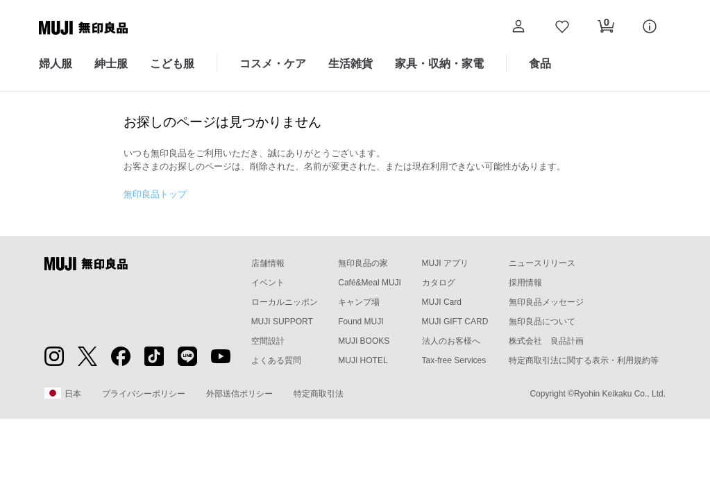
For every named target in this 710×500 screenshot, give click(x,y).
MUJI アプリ (445, 263)
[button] (518, 28)
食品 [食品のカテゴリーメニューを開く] (540, 63)
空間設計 (268, 341)
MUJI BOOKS (363, 341)
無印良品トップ (155, 194)
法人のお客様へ (451, 341)
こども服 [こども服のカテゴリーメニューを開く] (172, 63)
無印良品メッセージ (546, 302)
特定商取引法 (319, 394)
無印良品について (542, 321)
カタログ (438, 283)
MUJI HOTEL (362, 360)
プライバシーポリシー (143, 394)
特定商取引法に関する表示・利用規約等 (584, 360)
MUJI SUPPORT (282, 321)
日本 (62, 393)
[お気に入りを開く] (562, 28)
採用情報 (525, 283)
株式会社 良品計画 (546, 341)
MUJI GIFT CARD (455, 321)
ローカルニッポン (284, 302)
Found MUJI (360, 321)
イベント (268, 283)
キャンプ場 (359, 302)
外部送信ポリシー (239, 394)
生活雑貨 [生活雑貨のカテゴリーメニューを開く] (350, 63)
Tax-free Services (454, 360)
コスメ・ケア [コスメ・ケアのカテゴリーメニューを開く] (272, 63)
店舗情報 (268, 263)
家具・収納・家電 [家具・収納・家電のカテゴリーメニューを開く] (439, 63)
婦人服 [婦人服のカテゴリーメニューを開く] (55, 63)
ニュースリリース (542, 263)
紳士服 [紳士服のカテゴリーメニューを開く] (111, 63)
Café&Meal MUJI (369, 283)
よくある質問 (276, 360)
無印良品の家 (363, 263)
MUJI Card (442, 302)
